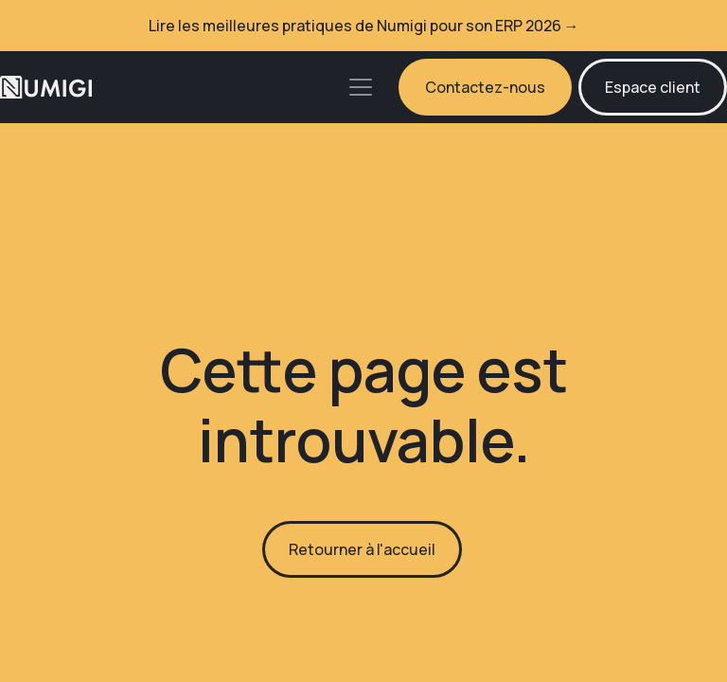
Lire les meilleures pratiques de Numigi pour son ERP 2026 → (364, 25)
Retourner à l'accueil (362, 549)
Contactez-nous (485, 87)
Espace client (652, 87)
